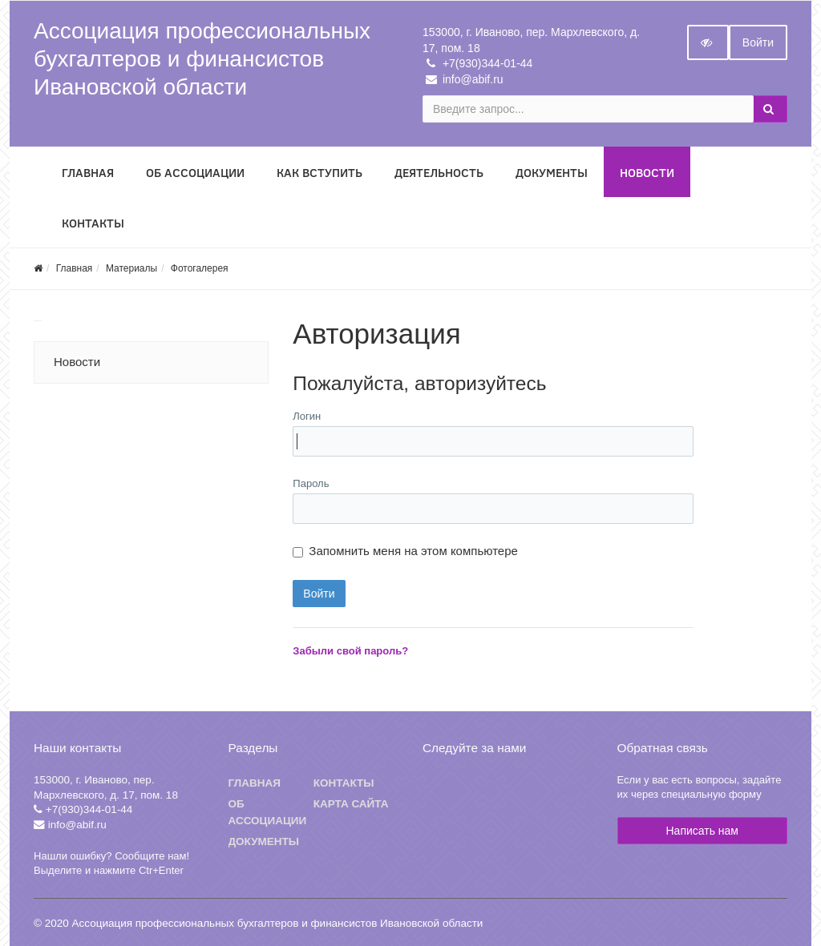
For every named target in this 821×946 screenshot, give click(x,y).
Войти (758, 42)
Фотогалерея (200, 268)
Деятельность (438, 172)
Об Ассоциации (195, 172)
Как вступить (319, 172)
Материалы (131, 268)
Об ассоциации (268, 812)
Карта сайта (351, 804)
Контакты (93, 223)
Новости (647, 172)
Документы (552, 172)
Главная (88, 172)
